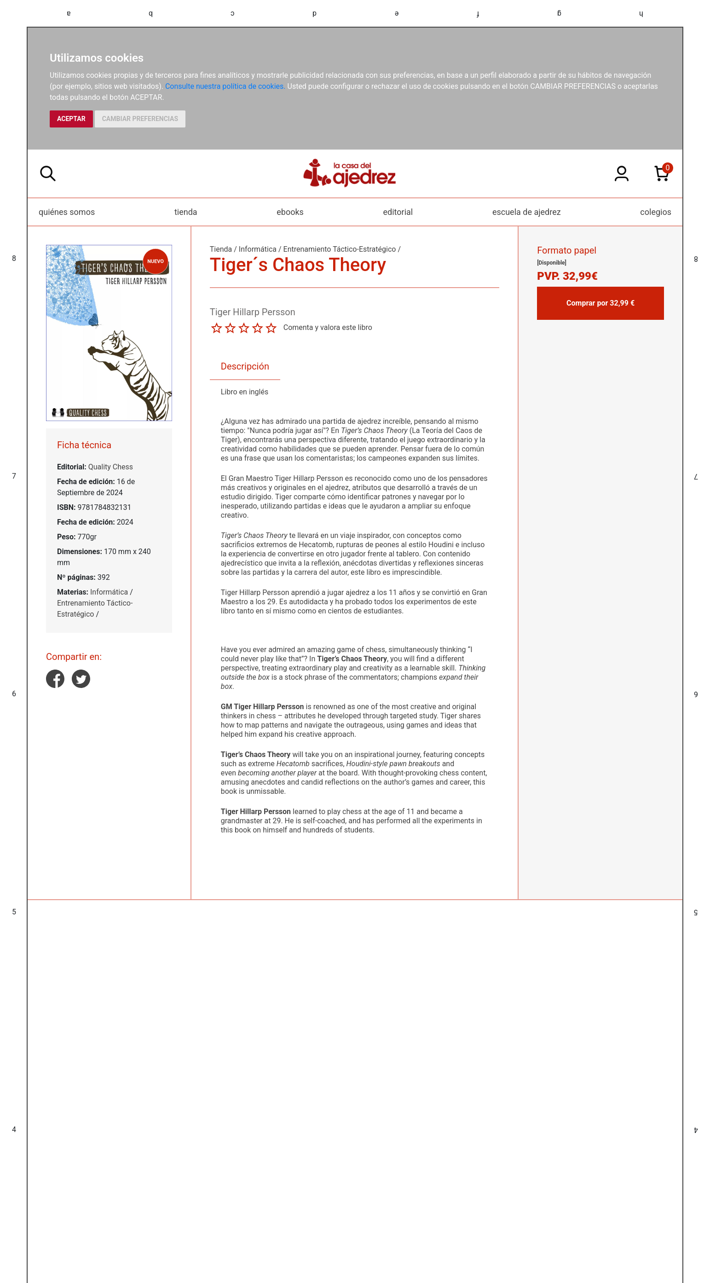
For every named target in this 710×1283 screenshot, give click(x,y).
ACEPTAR (71, 118)
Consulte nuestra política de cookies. (225, 86)
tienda (185, 212)
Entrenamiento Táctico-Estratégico (339, 249)
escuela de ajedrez (526, 212)
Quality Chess (110, 466)
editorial (398, 212)
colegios (655, 212)
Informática (109, 592)
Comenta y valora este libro (327, 327)
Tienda (221, 249)
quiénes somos (67, 212)
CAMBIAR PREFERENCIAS (140, 118)
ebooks (290, 212)
